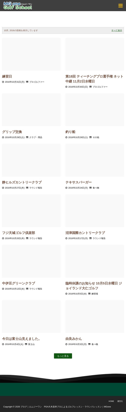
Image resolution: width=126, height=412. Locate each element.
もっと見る (63, 356)
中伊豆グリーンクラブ (18, 283)
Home (111, 401)
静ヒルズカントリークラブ (22, 182)
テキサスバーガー (78, 182)
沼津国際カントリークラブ (85, 233)
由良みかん (73, 339)
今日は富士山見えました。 (22, 339)
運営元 (120, 401)
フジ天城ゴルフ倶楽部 (18, 233)
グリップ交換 (12, 132)
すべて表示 (116, 30)
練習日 (7, 76)
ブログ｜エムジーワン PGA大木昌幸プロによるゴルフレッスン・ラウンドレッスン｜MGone (66, 406)
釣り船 (70, 132)
